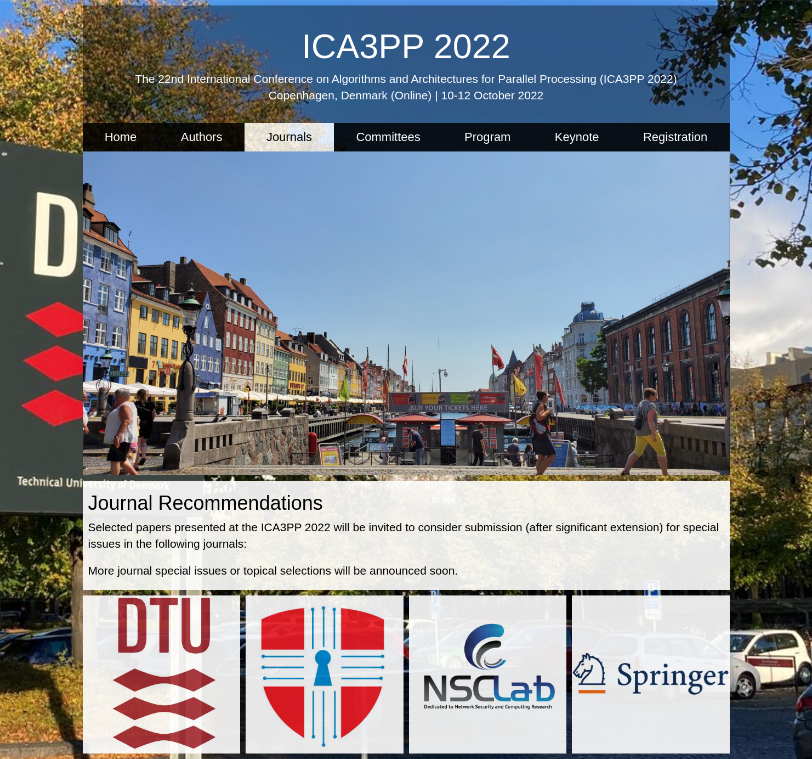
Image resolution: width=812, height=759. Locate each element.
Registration (675, 137)
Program (487, 137)
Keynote (577, 137)
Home (121, 137)
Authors (202, 137)
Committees (388, 137)
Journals (289, 137)
